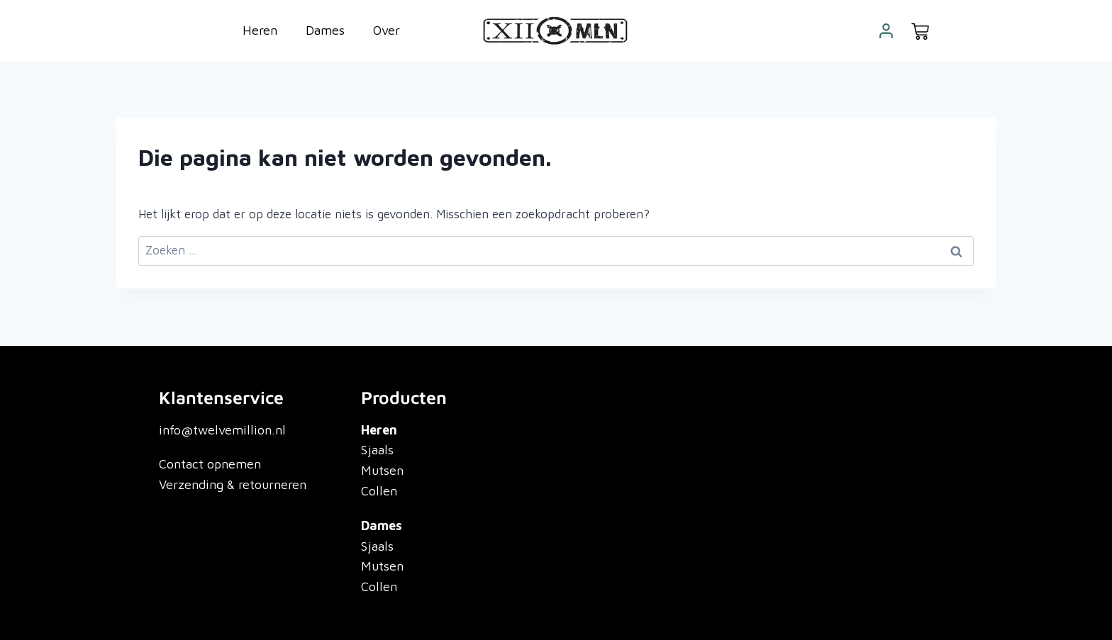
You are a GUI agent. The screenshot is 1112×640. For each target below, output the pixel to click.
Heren (260, 30)
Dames (325, 30)
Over (386, 30)
